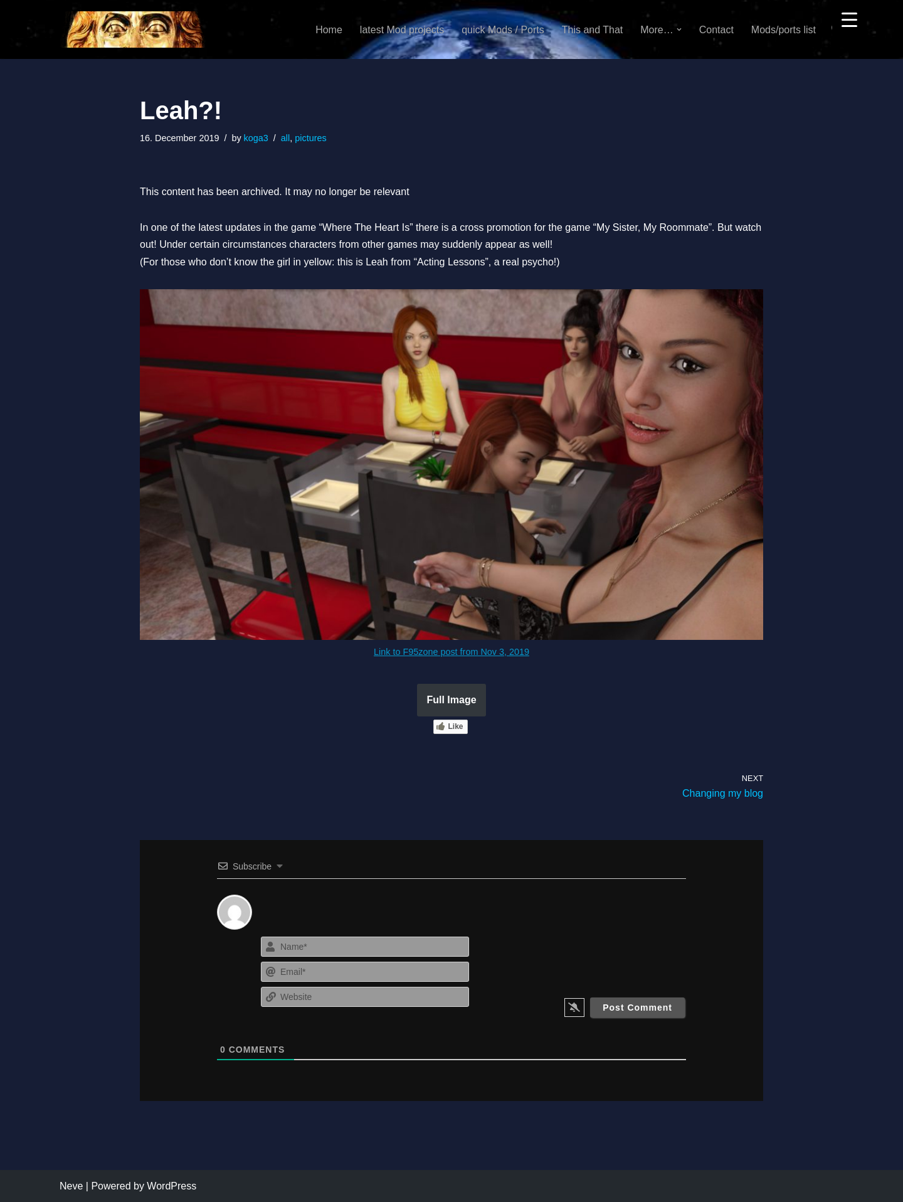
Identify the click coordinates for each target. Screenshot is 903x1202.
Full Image (451, 699)
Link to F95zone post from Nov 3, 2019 (451, 652)
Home (328, 29)
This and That (592, 29)
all (285, 138)
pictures (310, 138)
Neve (71, 1186)
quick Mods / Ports (503, 29)
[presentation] (610, 958)
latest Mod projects (402, 29)
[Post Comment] (637, 1007)
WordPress (171, 1186)
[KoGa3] (133, 29)
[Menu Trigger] (849, 19)
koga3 (256, 138)
